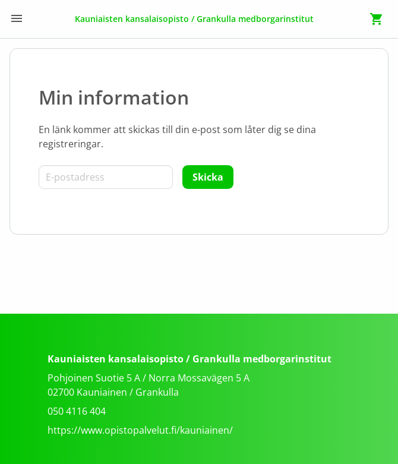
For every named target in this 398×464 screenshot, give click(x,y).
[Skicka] (207, 177)
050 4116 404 (77, 411)
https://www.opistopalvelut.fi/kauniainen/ (140, 430)
